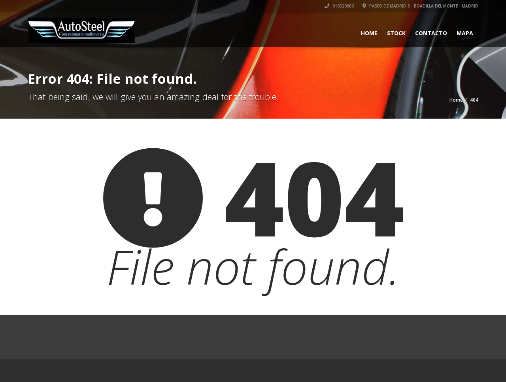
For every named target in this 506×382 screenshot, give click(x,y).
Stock (396, 33)
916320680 (339, 6)
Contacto (431, 33)
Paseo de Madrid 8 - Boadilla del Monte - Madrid (420, 6)
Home (369, 33)
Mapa (465, 33)
